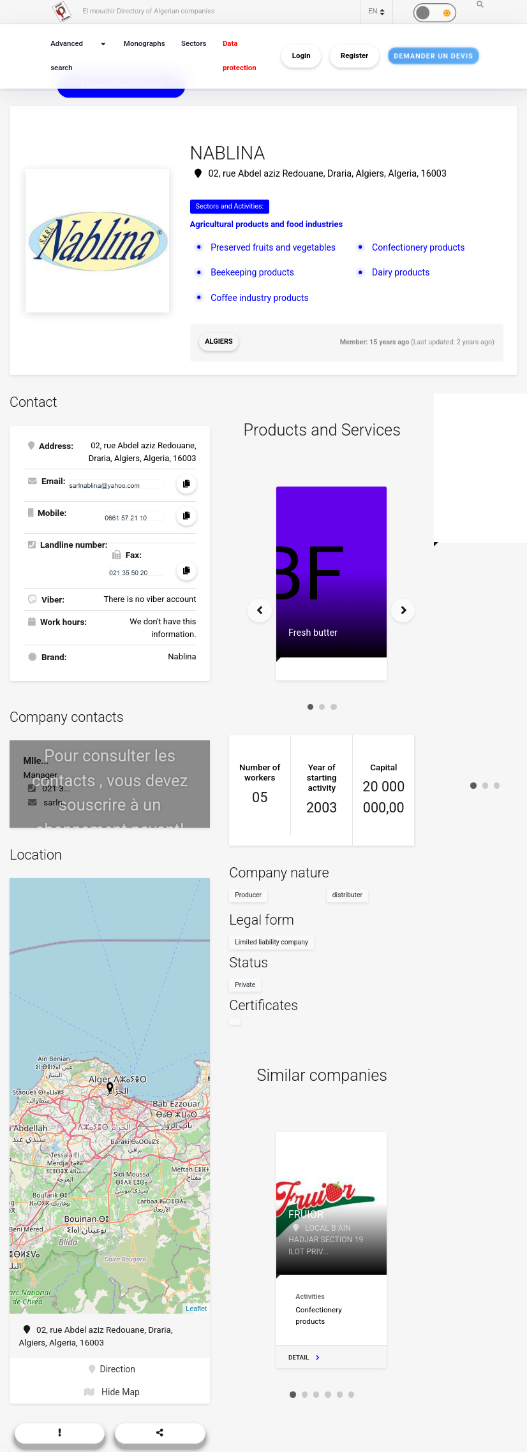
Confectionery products (416, 246)
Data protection (237, 56)
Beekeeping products (251, 271)
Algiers (218, 341)
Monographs (145, 44)
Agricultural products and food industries (266, 224)
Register (354, 56)
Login (301, 56)
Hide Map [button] (111, 1389)
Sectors (193, 44)
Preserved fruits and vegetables (271, 246)
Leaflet (196, 1306)
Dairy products (399, 271)
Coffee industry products (258, 295)
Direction (112, 1366)
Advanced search (65, 56)
